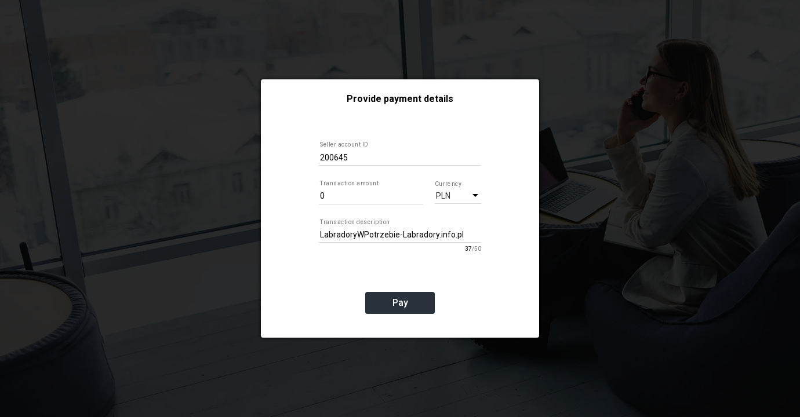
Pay (400, 302)
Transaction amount (349, 183)
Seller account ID (344, 144)
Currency (447, 183)
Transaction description (355, 222)
